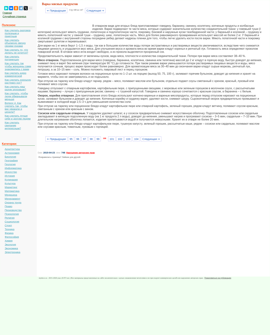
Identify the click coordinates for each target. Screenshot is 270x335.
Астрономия (12, 152)
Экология (10, 244)
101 (112, 138)
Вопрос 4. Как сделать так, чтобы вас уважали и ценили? (16, 107)
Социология (12, 221)
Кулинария (11, 179)
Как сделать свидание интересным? (13, 125)
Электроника (12, 252)
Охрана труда (13, 202)
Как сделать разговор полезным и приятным (18, 33)
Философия (12, 236)
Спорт (8, 225)
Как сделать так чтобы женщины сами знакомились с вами (18, 66)
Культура (10, 183)
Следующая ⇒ (95, 10)
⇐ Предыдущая (56, 10)
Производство (13, 210)
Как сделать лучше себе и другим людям (18, 117)
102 (120, 138)
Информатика (13, 168)
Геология (10, 164)
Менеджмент (12, 198)
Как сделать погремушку (12, 58)
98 (91, 138)
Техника (9, 229)
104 (136, 138)
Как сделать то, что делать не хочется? (16, 51)
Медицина (11, 194)
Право (8, 206)
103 (128, 138)
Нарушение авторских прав (80, 153)
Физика (9, 233)
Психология (12, 213)
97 (84, 138)
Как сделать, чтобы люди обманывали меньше (16, 96)
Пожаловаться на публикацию (217, 278)
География (11, 160)
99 (97, 138)
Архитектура (12, 149)
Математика (12, 191)
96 (77, 138)
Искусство (11, 171)
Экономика (11, 248)
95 (71, 138)
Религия (9, 217)
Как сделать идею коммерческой (15, 74)
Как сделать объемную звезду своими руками (15, 43)
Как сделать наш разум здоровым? (15, 88)
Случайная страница (14, 16)
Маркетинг (11, 187)
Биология (10, 156)
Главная (7, 12)
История (10, 175)
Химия (9, 240)
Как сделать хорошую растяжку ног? (18, 81)
